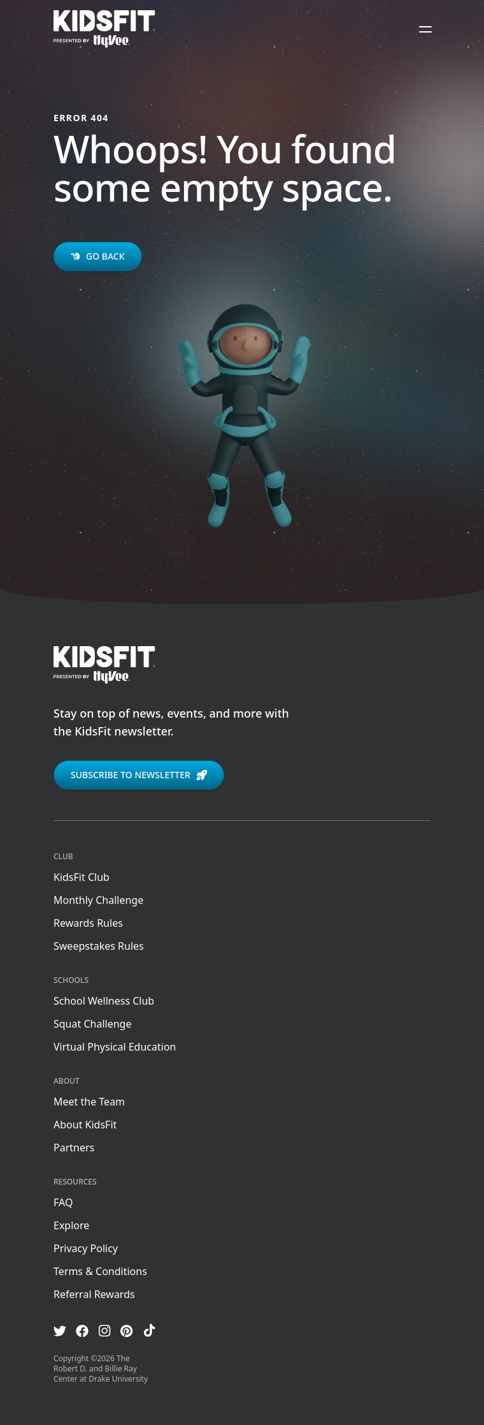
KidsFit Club (81, 877)
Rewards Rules (88, 923)
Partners (73, 1148)
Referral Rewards (94, 1294)
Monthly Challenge (98, 900)
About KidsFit (85, 1125)
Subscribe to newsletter (139, 775)
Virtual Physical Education (114, 1047)
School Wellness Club (103, 1001)
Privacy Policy (85, 1248)
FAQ (63, 1202)
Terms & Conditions (100, 1271)
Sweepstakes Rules (98, 946)
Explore (71, 1225)
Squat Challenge (92, 1024)
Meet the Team (89, 1102)
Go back (98, 256)
